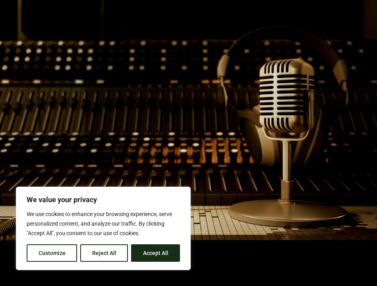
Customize (52, 253)
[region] (103, 228)
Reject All (104, 253)
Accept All (155, 253)
